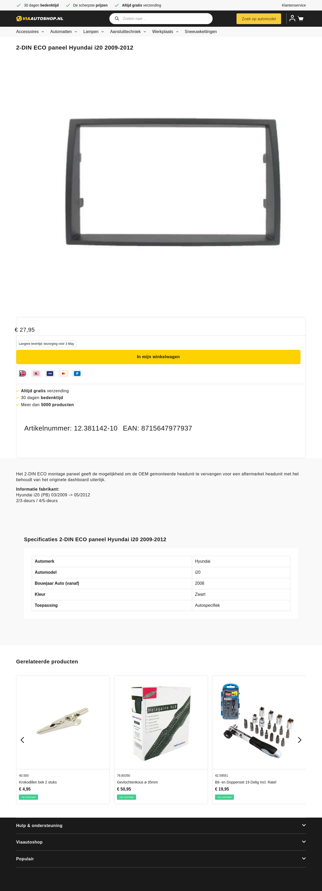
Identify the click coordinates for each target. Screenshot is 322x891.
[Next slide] (299, 740)
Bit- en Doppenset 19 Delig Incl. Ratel (245, 782)
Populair (25, 859)
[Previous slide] (22, 740)
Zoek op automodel (259, 19)
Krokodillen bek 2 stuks (38, 782)
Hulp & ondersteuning (39, 825)
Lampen (94, 32)
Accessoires (31, 32)
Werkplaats (166, 32)
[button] (161, 826)
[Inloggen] (292, 18)
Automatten (64, 32)
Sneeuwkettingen (201, 31)
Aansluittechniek (129, 32)
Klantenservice (294, 5)
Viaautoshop (29, 842)
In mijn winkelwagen (158, 357)
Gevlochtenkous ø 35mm (137, 782)
